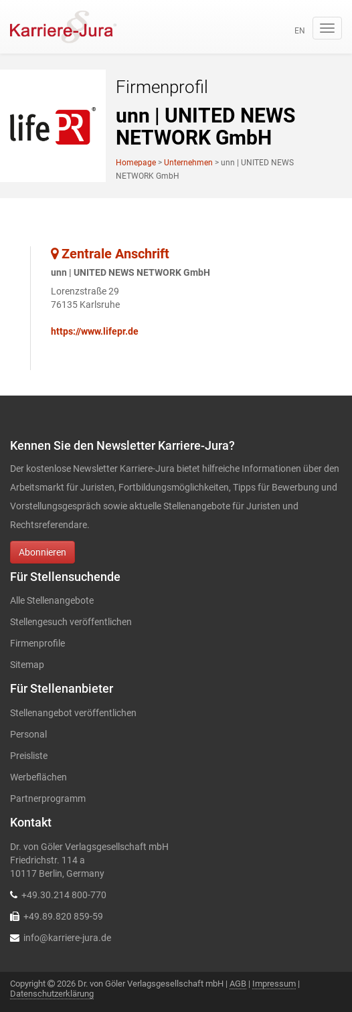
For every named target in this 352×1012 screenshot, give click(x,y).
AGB (238, 984)
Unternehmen (188, 162)
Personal (28, 734)
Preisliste (29, 755)
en (299, 30)
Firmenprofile (37, 643)
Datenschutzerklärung (52, 994)
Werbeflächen (38, 777)
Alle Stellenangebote (52, 600)
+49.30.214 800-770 (63, 895)
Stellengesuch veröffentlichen (71, 621)
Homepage (136, 162)
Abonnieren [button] (42, 552)
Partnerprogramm (48, 798)
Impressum (274, 984)
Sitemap (27, 664)
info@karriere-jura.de (67, 937)
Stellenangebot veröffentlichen (73, 712)
